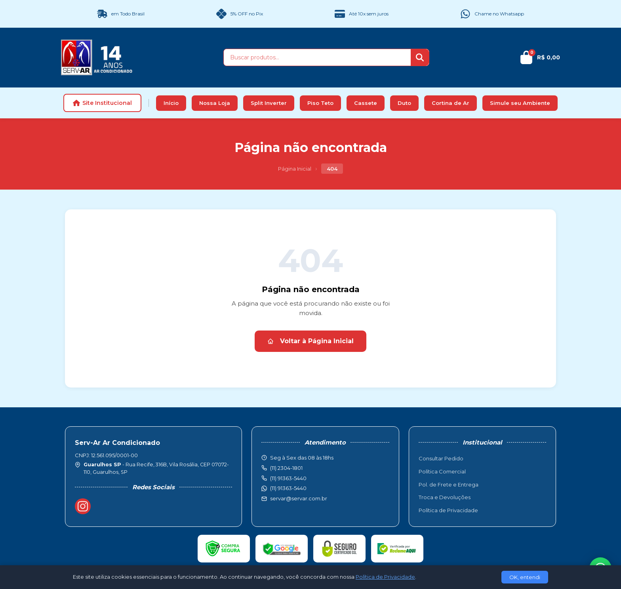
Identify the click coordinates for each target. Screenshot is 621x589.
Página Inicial (294, 168)
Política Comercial (442, 471)
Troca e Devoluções (445, 497)
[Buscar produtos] (317, 57)
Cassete (365, 103)
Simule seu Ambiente (520, 103)
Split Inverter (269, 103)
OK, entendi (524, 577)
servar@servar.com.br (298, 498)
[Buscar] (420, 57)
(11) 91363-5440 (288, 488)
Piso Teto (320, 103)
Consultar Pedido (441, 458)
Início (171, 103)
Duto (404, 103)
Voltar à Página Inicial (310, 341)
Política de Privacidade (448, 510)
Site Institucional (102, 102)
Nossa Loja (214, 103)
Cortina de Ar (450, 103)
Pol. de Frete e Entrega (448, 484)
